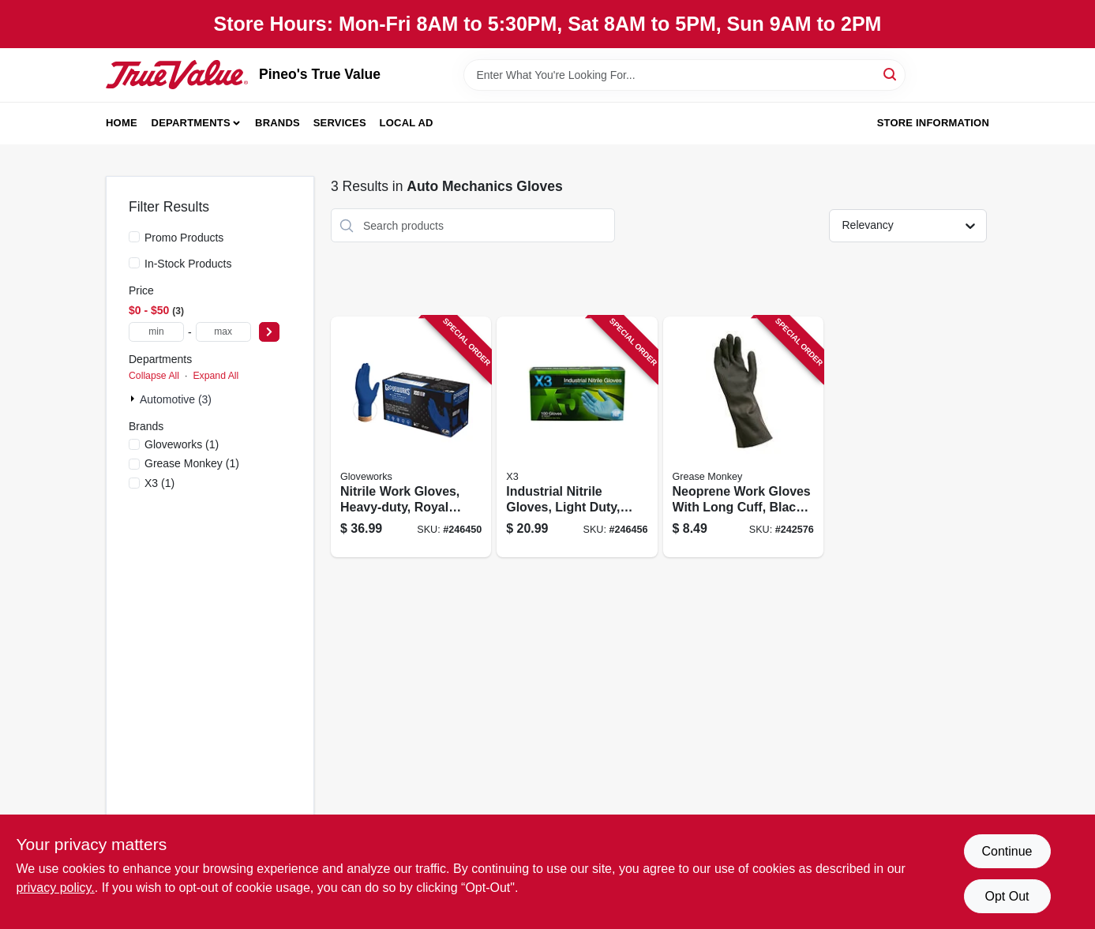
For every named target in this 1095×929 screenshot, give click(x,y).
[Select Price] (269, 332)
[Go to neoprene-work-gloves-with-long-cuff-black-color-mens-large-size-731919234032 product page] (743, 437)
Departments (191, 123)
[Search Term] (684, 75)
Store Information (933, 123)
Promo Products (183, 238)
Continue (1006, 851)
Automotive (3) (176, 399)
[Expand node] (134, 398)
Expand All (215, 375)
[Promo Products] (134, 236)
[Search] (890, 74)
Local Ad (406, 123)
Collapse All (154, 375)
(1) (181, 444)
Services (339, 123)
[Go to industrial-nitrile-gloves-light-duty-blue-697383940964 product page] (577, 437)
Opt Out (1006, 896)
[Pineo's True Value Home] (177, 74)
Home (121, 123)
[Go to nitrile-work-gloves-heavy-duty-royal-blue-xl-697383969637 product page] (411, 437)
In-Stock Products (188, 263)
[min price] (156, 332)
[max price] (223, 332)
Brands (277, 123)
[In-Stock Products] (134, 262)
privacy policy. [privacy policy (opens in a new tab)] (56, 887)
